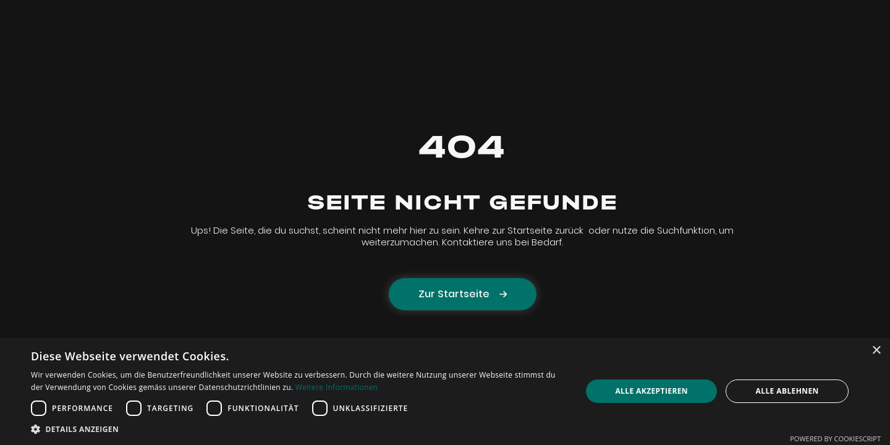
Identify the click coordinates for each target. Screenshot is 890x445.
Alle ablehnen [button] (787, 391)
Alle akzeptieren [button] (651, 391)
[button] (298, 429)
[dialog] (445, 391)
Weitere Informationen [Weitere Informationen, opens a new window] (336, 387)
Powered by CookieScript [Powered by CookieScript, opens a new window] (835, 438)
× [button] (876, 350)
